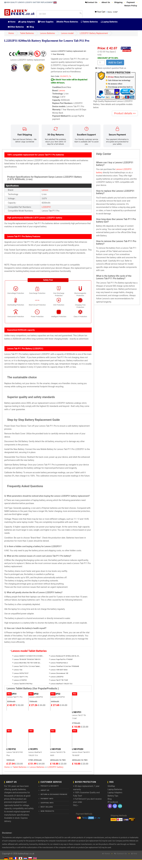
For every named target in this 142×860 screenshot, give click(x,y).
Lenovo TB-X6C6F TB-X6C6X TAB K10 (27, 659)
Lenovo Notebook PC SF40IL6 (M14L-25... (65, 656)
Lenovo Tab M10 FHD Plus (23, 684)
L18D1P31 (76, 712)
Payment (131, 2)
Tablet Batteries (27, 33)
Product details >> (125, 113)
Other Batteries (16, 27)
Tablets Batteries (89, 22)
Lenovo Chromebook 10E (59, 673)
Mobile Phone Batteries (67, 22)
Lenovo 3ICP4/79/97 (21, 673)
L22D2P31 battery (55, 767)
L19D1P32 (11, 749)
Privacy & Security (50, 786)
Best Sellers (47, 807)
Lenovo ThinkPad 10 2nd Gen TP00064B (65, 666)
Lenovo (62, 90)
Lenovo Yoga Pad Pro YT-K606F (62, 659)
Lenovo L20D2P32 (57, 677)
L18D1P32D (55, 749)
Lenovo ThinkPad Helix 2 (59, 663)
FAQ (134, 853)
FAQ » (75, 805)
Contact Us (91, 2)
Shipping (118, 2)
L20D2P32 (34, 694)
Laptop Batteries (109, 22)
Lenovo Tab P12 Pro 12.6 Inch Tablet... (27, 666)
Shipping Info (47, 803)
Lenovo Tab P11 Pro (21, 677)
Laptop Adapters (26, 22)
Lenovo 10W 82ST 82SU (59, 670)
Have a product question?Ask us (112, 68)
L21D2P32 (55, 694)
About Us (106, 2)
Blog (30, 27)
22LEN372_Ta (65, 76)
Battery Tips (113, 796)
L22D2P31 (46, 207)
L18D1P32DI (77, 749)
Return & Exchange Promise (54, 794)
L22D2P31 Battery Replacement (94, 33)
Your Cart (101, 12)
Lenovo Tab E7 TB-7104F (59, 680)
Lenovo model (67, 33)
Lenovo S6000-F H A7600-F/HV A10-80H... (29, 656)
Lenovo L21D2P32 (20, 680)
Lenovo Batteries (47, 33)
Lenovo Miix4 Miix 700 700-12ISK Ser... (27, 663)
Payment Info (47, 799)
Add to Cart (115, 62)
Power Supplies (46, 22)
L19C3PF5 (33, 749)
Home (11, 22)
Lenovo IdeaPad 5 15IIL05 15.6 (61, 684)
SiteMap (111, 786)
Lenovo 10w (18, 670)
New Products (47, 811)
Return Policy (131, 6)
